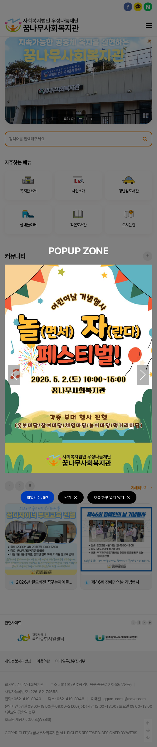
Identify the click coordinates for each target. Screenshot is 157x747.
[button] (14, 375)
